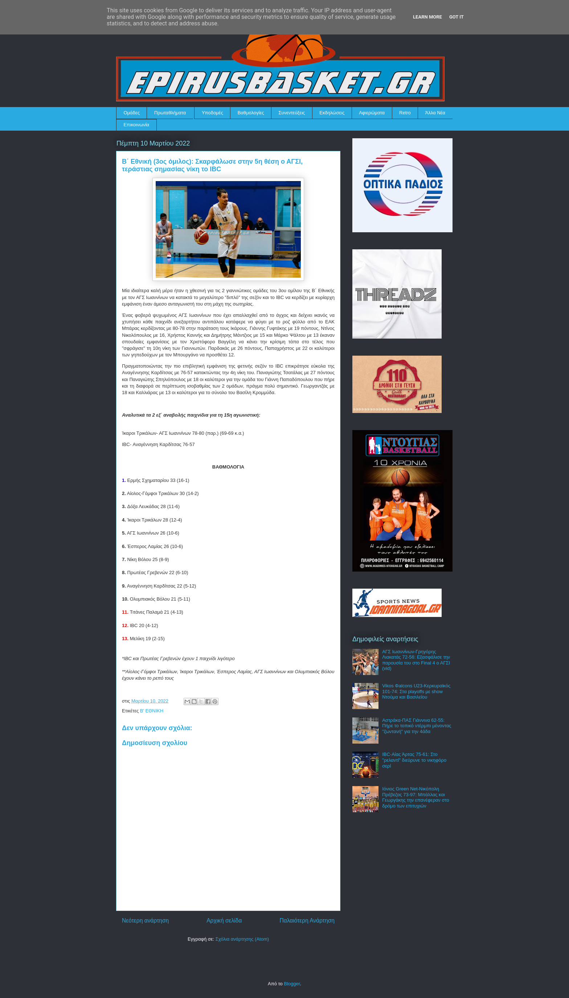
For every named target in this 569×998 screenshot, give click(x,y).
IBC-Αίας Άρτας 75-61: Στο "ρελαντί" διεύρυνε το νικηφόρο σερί (414, 760)
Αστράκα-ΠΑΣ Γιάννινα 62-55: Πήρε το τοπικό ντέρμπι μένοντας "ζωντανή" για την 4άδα (416, 725)
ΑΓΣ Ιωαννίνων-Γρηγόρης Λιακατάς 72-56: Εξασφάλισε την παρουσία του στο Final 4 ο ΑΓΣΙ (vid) (416, 660)
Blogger (292, 983)
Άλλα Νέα (435, 112)
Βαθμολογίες (251, 112)
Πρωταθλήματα (170, 112)
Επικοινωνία (137, 124)
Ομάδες (132, 112)
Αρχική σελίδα (224, 920)
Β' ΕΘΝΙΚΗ (152, 710)
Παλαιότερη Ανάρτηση (307, 920)
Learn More (427, 17)
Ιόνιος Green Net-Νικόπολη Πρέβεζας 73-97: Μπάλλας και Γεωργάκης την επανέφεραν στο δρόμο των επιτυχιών (415, 797)
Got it (456, 17)
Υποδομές (212, 112)
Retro (405, 112)
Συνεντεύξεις (292, 112)
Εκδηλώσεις (331, 112)
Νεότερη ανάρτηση (145, 920)
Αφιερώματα (372, 112)
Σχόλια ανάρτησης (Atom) (242, 939)
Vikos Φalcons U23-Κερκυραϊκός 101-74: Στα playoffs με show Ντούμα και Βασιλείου (416, 691)
